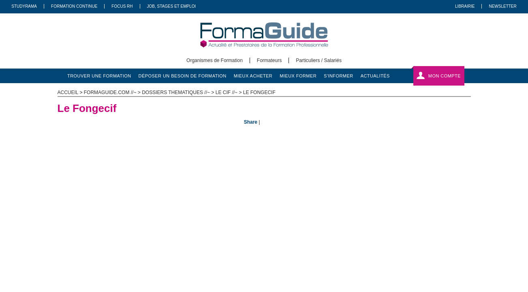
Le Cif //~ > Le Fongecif (246, 92)
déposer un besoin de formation (183, 75)
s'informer (338, 75)
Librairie (465, 6)
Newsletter (502, 6)
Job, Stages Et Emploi (171, 6)
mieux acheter (253, 75)
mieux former (298, 75)
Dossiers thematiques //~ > (179, 92)
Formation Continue (74, 6)
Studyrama (24, 6)
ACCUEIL (68, 92)
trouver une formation (99, 75)
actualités (375, 75)
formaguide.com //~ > (113, 92)
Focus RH (122, 6)
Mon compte (444, 75)
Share (250, 122)
